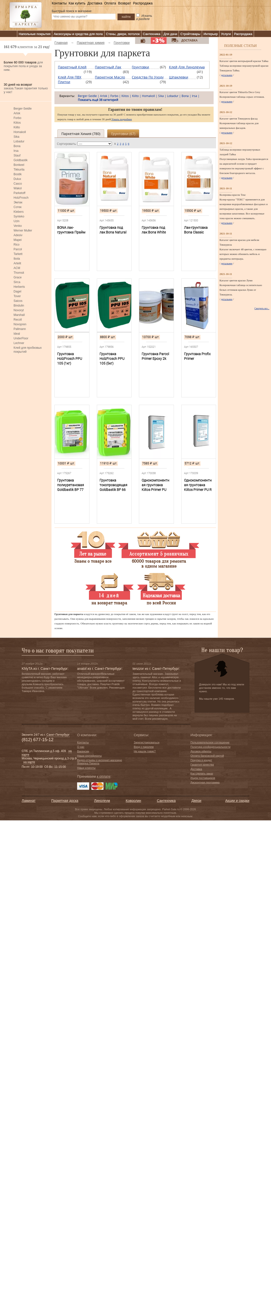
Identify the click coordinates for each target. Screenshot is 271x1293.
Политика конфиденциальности (210, 746)
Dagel (17, 291)
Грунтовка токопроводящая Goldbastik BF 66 (113, 485)
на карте (29, 762)
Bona (17, 146)
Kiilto (17, 127)
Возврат (124, 3)
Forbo (17, 118)
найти (126, 17)
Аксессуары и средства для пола (78, 34)
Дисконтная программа (205, 782)
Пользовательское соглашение (209, 742)
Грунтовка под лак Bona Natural (113, 230)
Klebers (19, 211)
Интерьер (210, 34)
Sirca (17, 282)
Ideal (17, 333)
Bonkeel (19, 165)
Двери (196, 801)
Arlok (17, 113)
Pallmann (20, 329)
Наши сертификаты (89, 755)
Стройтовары (190, 34)
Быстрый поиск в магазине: (72, 11)
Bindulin (19, 305)
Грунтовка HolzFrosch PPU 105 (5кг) (112, 358)
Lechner (19, 343)
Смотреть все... (261, 308)
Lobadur (19, 141)
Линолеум (102, 801)
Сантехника (151, 34)
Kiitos (17, 122)
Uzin (16, 221)
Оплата (110, 3)
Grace (18, 277)
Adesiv (18, 235)
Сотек (17, 207)
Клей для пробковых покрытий (28, 349)
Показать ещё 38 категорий (98, 100)
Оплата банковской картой (207, 755)
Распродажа (143, 3)
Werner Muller (23, 230)
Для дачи (170, 34)
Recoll (18, 319)
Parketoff (19, 193)
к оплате (103, 776)
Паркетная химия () (80, 133)
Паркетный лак (108, 67)
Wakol (18, 188)
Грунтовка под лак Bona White (154, 230)
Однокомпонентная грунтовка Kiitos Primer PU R (198, 485)
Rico (16, 244)
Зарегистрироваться (146, 742)
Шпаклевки (178, 77)
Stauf (17, 155)
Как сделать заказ (201, 773)
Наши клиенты (86, 767)
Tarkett (18, 254)
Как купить (76, 3)
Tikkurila (19, 169)
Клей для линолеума (187, 67)
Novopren (20, 324)
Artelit (17, 263)
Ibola (17, 258)
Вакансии (83, 751)
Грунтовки (140, 67)
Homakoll (20, 132)
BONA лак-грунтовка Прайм (71, 230)
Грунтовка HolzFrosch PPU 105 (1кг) (69, 358)
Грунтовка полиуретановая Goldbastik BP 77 (70, 485)
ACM (17, 268)
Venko (18, 226)
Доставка (94, 3)
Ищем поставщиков (202, 777)
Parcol (18, 249)
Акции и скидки (237, 801)
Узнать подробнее (121, 119)
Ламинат (28, 801)
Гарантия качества (202, 764)
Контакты (59, 3)
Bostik (18, 174)
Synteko (19, 216)
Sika (16, 136)
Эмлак (18, 202)
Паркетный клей (72, 67)
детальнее (227, 75)
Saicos (18, 301)
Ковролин (133, 801)
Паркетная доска (64, 801)
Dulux (17, 179)
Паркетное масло (110, 77)
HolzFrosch (21, 197)
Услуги (226, 34)
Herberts (19, 287)
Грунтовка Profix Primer (197, 356)
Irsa (16, 151)
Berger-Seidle (23, 108)
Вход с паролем (144, 746)
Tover (17, 296)
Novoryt (19, 310)
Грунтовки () (123, 133)
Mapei (18, 240)
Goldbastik (21, 160)
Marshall (19, 315)
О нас (80, 746)
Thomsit (19, 272)
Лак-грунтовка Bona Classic (196, 230)
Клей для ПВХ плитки (69, 79)
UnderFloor (21, 338)
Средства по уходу (148, 77)
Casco (18, 183)
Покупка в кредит (201, 760)
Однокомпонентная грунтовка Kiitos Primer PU (155, 485)
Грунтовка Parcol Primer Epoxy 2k (155, 356)
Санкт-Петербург (57, 734)
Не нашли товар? (145, 751)
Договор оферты (200, 751)
